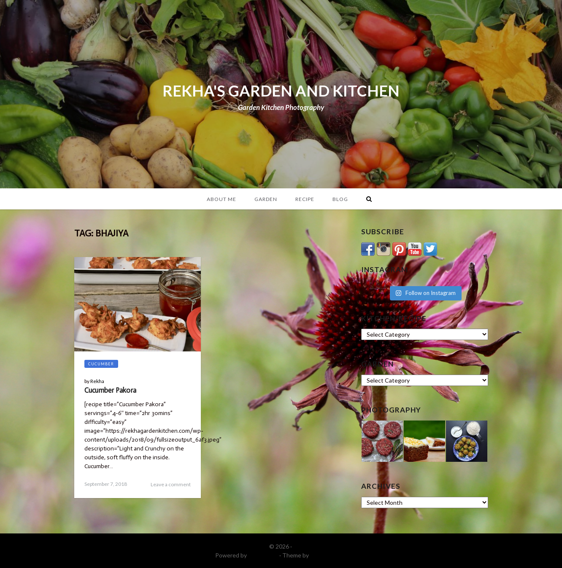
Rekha (97, 381)
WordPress (263, 555)
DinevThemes (328, 555)
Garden (265, 199)
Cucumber (101, 364)
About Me (221, 199)
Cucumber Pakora (110, 390)
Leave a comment (171, 484)
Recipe (304, 199)
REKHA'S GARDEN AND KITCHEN (281, 90)
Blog (340, 199)
